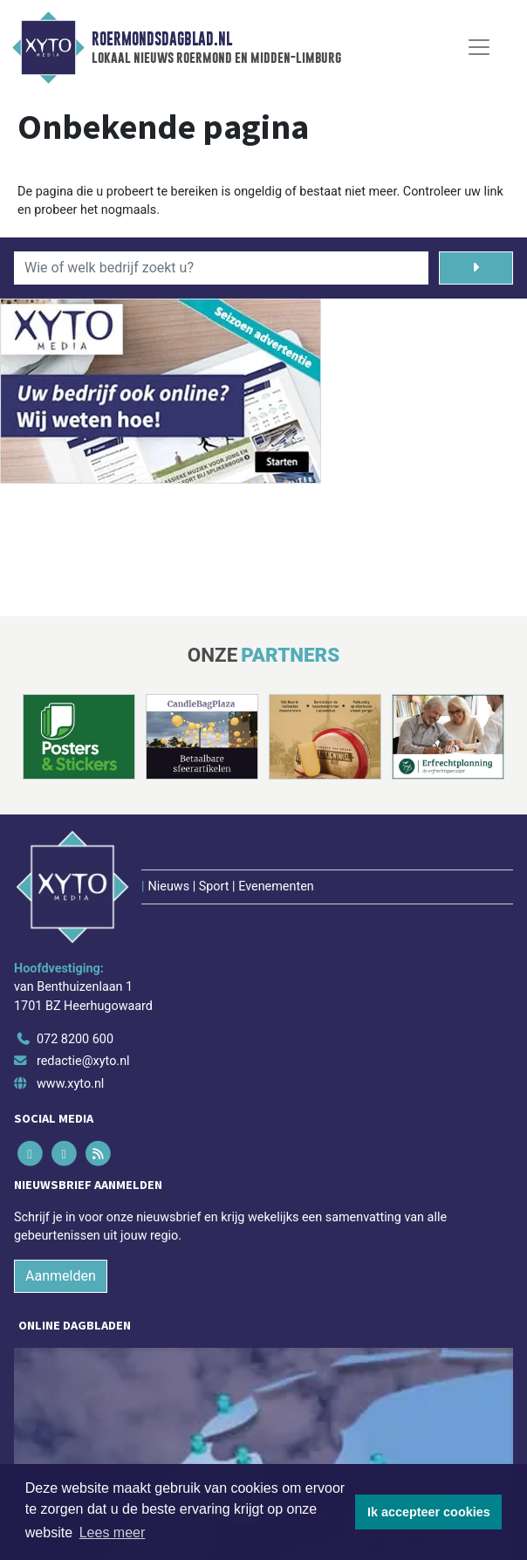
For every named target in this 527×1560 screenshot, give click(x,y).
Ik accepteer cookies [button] (428, 1512)
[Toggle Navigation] (479, 47)
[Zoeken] (476, 268)
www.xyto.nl (70, 1083)
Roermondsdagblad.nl (162, 39)
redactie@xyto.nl (83, 1061)
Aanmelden (60, 1276)
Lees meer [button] (112, 1532)
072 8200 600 (75, 1039)
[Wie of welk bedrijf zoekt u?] (221, 268)
